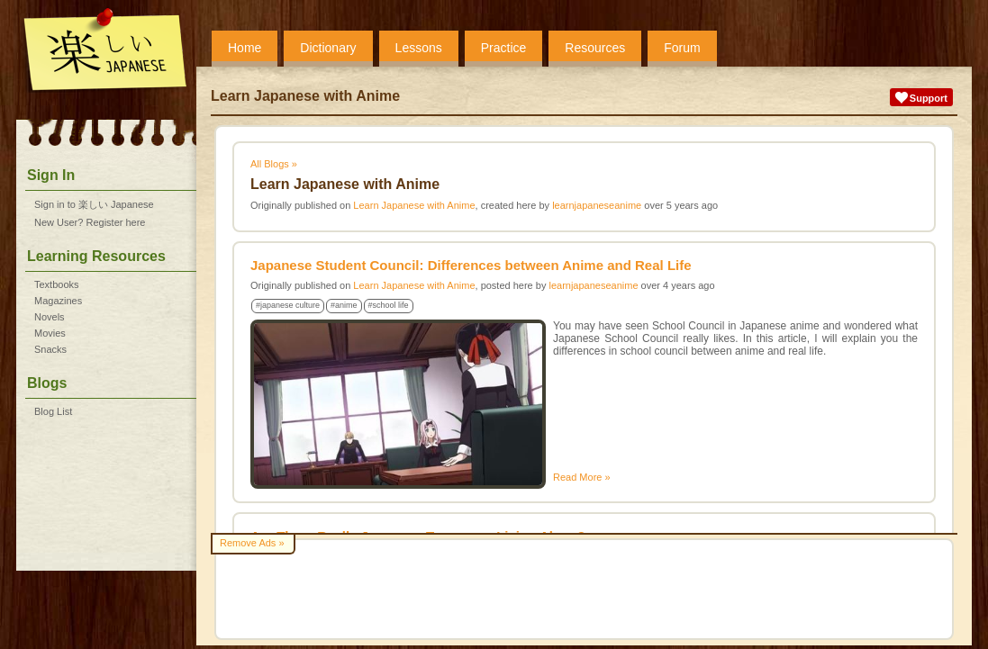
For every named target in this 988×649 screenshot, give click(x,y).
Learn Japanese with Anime (414, 205)
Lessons (418, 48)
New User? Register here (90, 222)
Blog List (53, 411)
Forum (682, 48)
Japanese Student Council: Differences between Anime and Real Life (471, 265)
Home (244, 48)
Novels (49, 316)
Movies (50, 333)
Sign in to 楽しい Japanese (94, 204)
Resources (595, 48)
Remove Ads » (252, 542)
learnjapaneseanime (596, 205)
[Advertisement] (584, 589)
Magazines (58, 300)
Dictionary (328, 48)
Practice (504, 48)
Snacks (50, 349)
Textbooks (56, 284)
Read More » (582, 477)
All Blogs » (273, 163)
